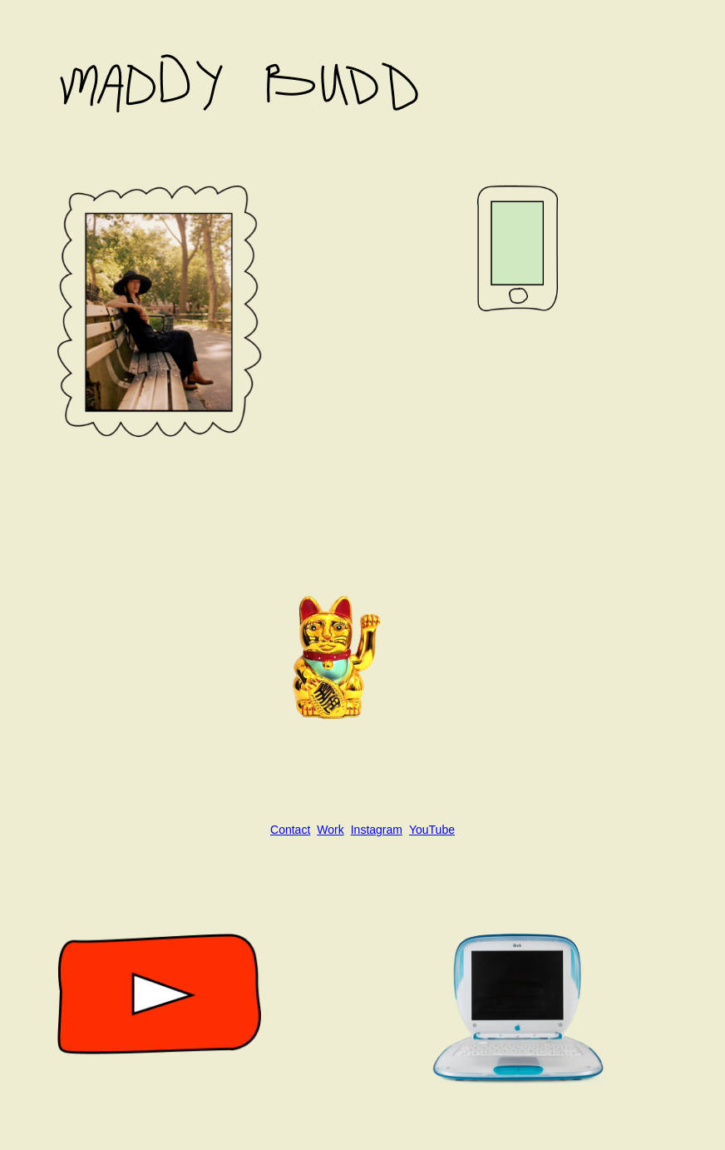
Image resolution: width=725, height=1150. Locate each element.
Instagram (376, 829)
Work (330, 829)
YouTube (432, 829)
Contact (290, 829)
